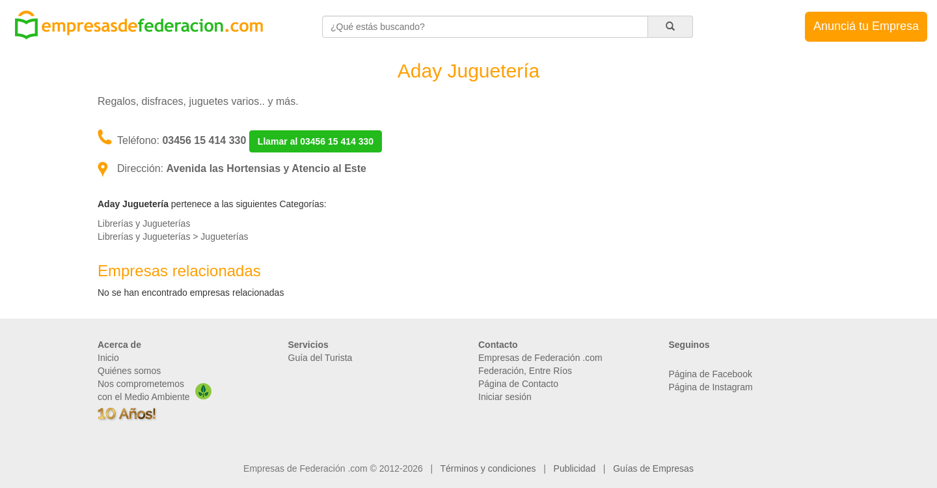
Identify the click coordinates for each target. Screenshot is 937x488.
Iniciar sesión (505, 397)
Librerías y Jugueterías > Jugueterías (173, 236)
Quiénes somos (129, 371)
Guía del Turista (320, 357)
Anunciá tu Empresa (866, 26)
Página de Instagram (711, 387)
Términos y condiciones (488, 468)
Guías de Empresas (653, 468)
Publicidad (575, 468)
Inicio (108, 357)
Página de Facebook (710, 374)
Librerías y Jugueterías (144, 223)
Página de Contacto (518, 384)
